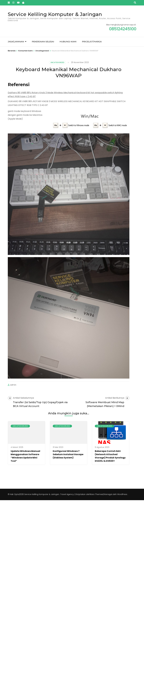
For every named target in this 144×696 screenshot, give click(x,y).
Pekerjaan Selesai (43, 41)
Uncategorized (57, 62)
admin (13, 384)
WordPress (122, 494)
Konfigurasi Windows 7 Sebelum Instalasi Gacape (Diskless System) (68, 454)
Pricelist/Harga (92, 41)
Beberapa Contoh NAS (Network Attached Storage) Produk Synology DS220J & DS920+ (110, 456)
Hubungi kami (68, 41)
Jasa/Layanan (16, 41)
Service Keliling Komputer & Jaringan (55, 14)
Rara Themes (96, 494)
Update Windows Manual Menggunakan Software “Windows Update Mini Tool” (25, 456)
